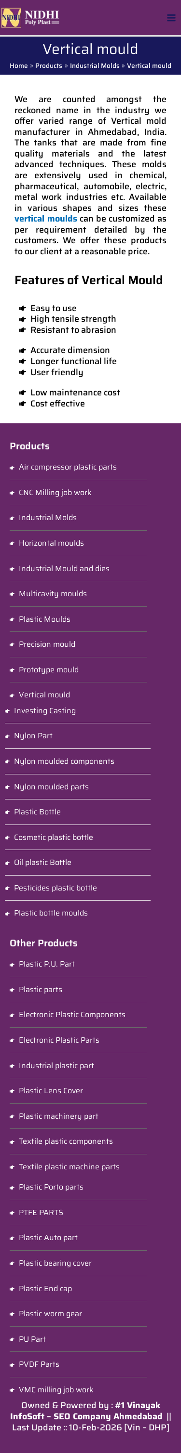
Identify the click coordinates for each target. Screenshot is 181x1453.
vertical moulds (45, 218)
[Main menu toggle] (171, 17)
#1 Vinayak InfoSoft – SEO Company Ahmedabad (86, 1411)
